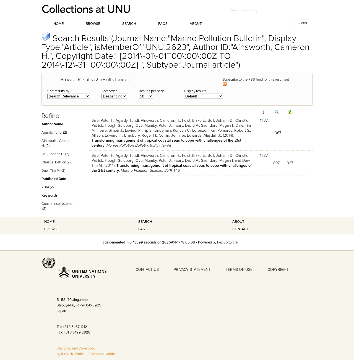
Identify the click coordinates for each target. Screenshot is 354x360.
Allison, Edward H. (107, 135)
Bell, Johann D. (52, 154)
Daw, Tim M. (51, 170)
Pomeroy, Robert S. (233, 130)
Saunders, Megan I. (217, 125)
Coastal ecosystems (56, 204)
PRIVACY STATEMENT (192, 269)
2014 (45, 187)
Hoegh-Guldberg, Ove (124, 125)
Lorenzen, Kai (203, 130)
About (196, 24)
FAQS (143, 229)
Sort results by (58, 91)
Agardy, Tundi (51, 132)
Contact (240, 229)
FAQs (163, 24)
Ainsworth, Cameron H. (160, 120)
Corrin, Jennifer (172, 135)
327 (290, 163)
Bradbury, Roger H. (140, 135)
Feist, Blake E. (194, 120)
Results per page (152, 91)
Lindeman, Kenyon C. (172, 130)
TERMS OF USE (239, 269)
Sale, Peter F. (103, 120)
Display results (195, 91)
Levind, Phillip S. (138, 130)
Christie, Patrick (53, 162)
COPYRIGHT (278, 269)
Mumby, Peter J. (158, 125)
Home (58, 24)
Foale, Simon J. (110, 130)
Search (129, 24)
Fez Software (227, 242)
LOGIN (302, 23)
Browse (93, 24)
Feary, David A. (186, 125)
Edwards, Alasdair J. (204, 135)
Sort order (109, 91)
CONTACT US (147, 269)
